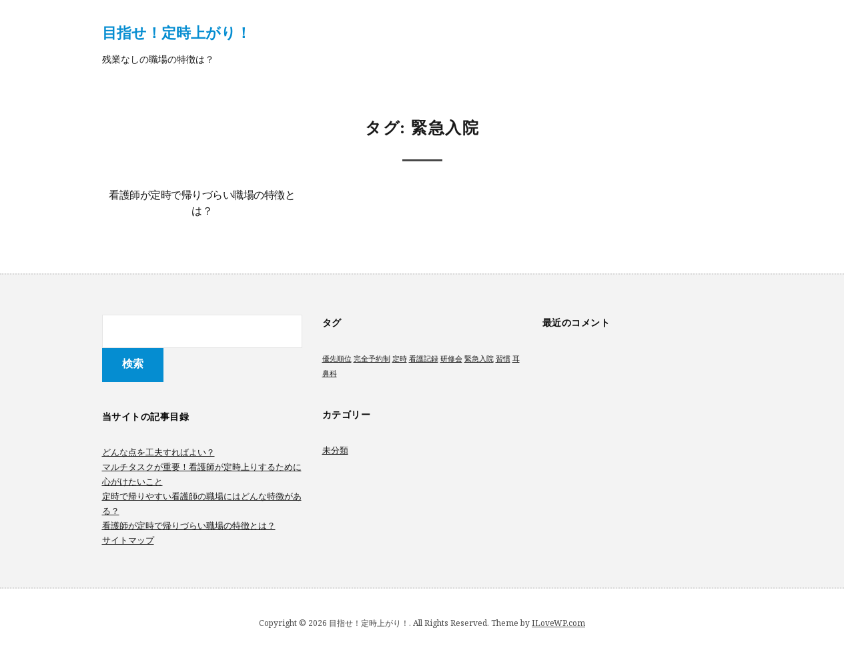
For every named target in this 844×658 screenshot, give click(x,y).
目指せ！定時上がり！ (176, 32)
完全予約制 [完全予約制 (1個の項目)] (372, 358)
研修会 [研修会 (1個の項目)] (451, 358)
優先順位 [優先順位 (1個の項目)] (337, 358)
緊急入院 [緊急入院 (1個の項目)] (479, 358)
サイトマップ (128, 540)
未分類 (335, 450)
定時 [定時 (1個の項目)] (399, 358)
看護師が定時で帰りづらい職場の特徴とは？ (189, 525)
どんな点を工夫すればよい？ (158, 452)
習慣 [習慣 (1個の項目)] (503, 358)
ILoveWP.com (558, 623)
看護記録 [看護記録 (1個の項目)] (423, 358)
